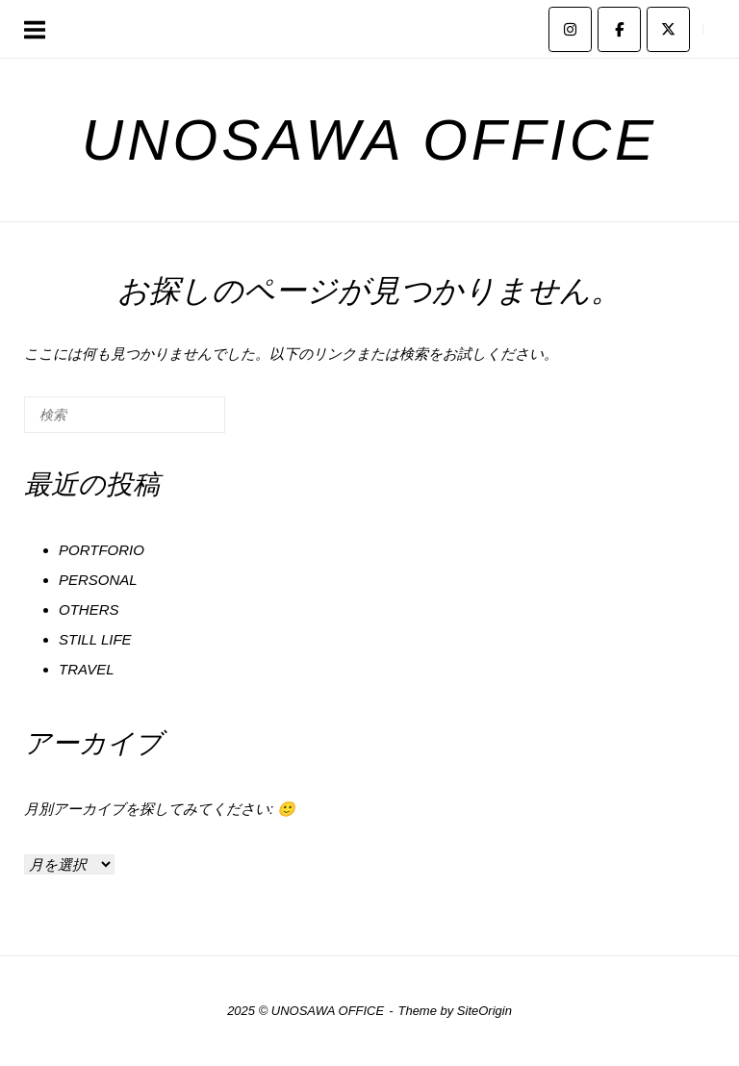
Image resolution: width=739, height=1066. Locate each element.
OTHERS (89, 609)
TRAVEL (87, 669)
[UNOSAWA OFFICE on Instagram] (570, 29)
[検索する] (124, 414)
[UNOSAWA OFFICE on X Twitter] (668, 29)
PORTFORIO (101, 550)
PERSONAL (98, 579)
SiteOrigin (484, 1010)
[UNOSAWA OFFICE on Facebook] (619, 29)
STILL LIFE (95, 639)
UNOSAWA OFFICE (369, 140)
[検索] (181, 422)
